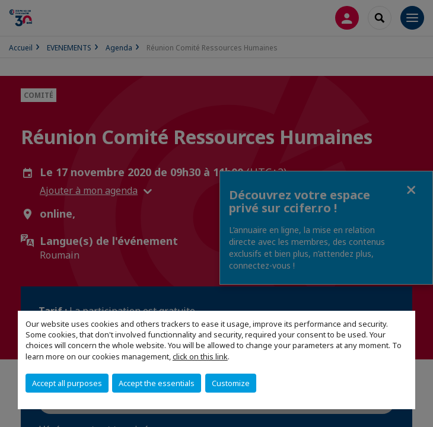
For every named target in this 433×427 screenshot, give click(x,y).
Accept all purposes (67, 383)
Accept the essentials (157, 383)
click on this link (200, 356)
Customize (231, 383)
